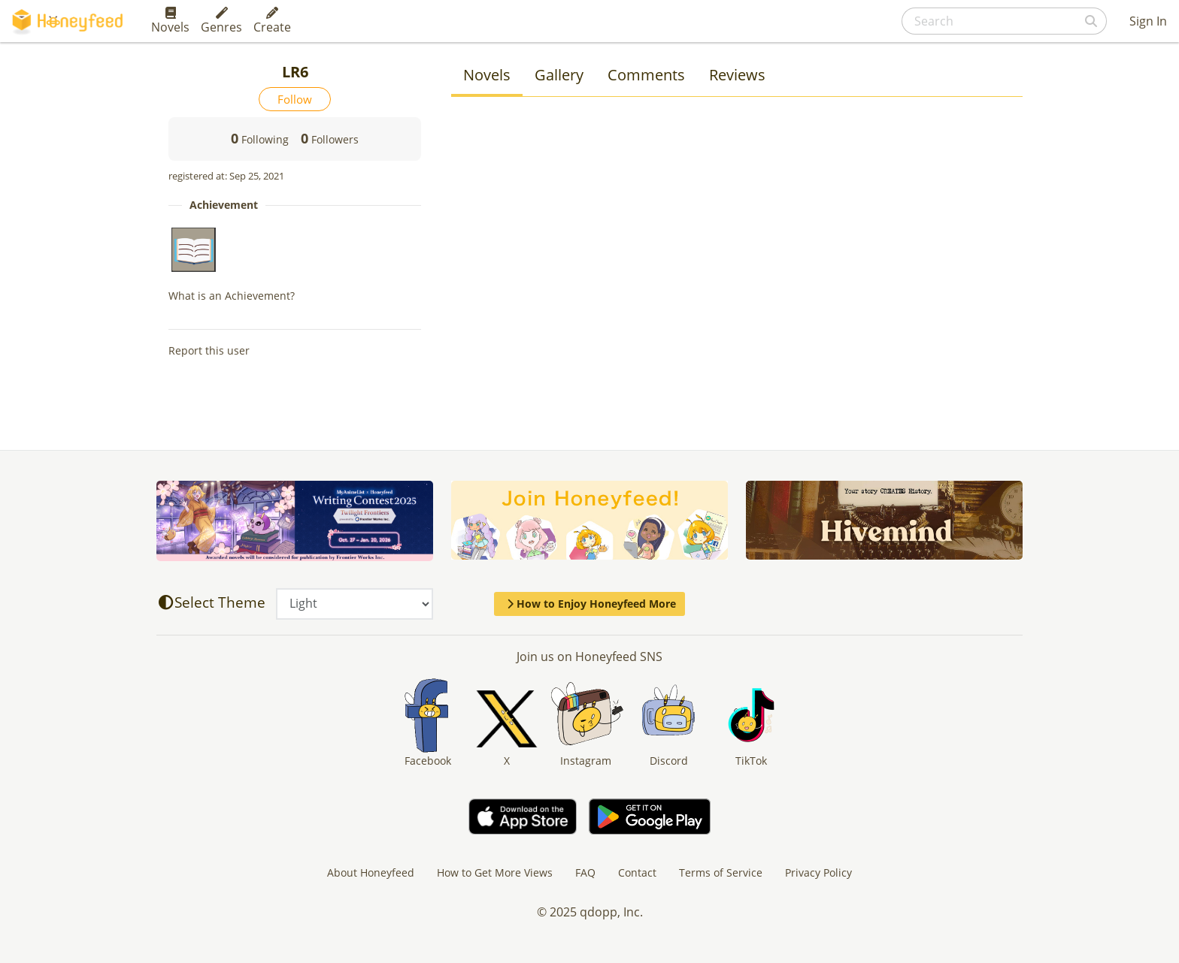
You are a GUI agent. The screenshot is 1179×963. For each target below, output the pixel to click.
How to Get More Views (495, 872)
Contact (637, 872)
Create (272, 21)
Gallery (559, 75)
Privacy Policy (818, 872)
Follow (294, 99)
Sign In (1148, 21)
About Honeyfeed (370, 872)
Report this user (209, 350)
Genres (221, 21)
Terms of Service (720, 872)
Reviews (737, 75)
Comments (646, 75)
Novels (170, 21)
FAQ (585, 872)
